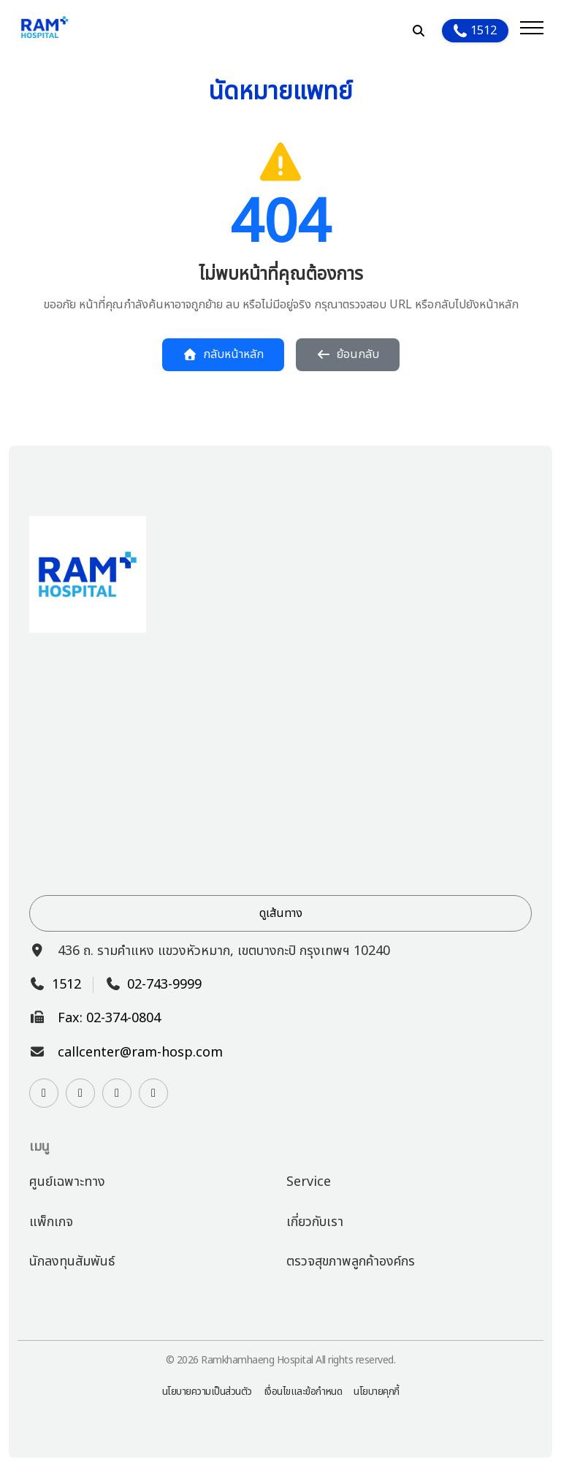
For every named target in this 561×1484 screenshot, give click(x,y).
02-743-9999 (164, 985)
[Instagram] (43, 1093)
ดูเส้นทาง (280, 913)
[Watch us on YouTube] (116, 1093)
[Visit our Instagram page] (43, 1093)
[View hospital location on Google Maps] (280, 763)
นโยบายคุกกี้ (377, 1391)
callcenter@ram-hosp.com (140, 1053)
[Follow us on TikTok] (153, 1093)
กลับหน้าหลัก (223, 354)
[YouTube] (116, 1093)
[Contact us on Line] (80, 1093)
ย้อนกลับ (347, 354)
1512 (475, 30)
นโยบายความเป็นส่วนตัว (207, 1391)
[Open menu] (531, 30)
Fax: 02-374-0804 (109, 1019)
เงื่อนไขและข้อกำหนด (303, 1391)
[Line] (80, 1093)
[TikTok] (153, 1093)
